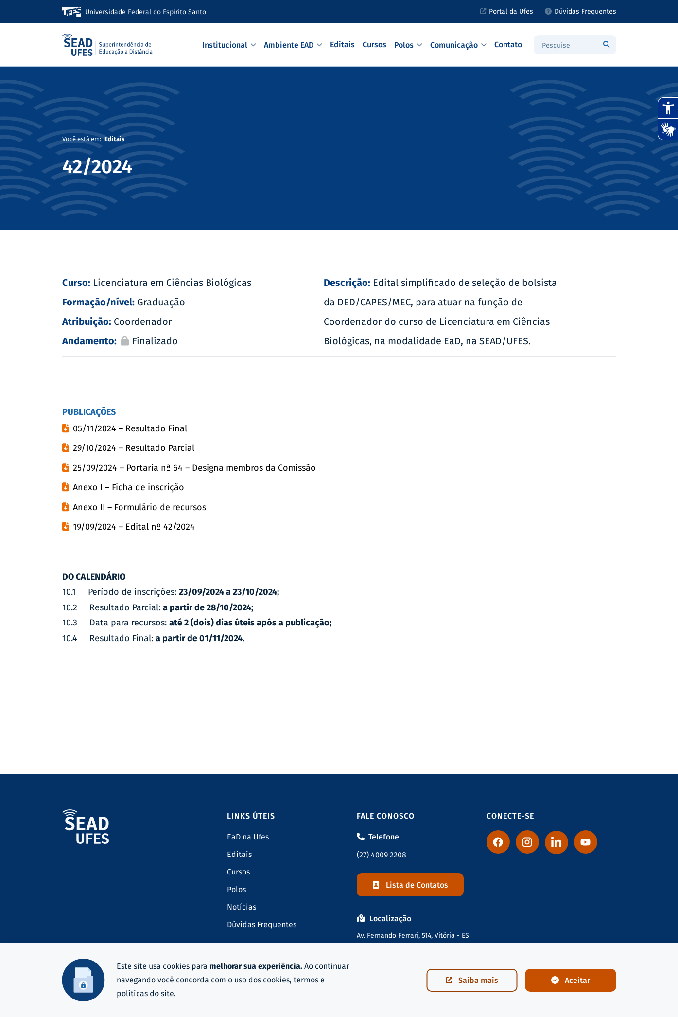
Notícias (241, 906)
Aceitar (570, 980)
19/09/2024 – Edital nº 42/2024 (134, 526)
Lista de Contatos (410, 885)
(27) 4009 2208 (381, 854)
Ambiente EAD (293, 45)
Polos (408, 45)
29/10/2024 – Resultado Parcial (133, 448)
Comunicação (458, 45)
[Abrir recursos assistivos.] (668, 108)
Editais (342, 44)
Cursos (374, 44)
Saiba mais (472, 980)
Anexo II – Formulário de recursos (139, 507)
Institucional (229, 45)
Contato (508, 44)
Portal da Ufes (506, 11)
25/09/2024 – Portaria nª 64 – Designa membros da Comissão (195, 468)
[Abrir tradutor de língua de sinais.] (668, 129)
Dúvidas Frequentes (580, 11)
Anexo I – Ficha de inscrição (128, 487)
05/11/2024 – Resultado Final (130, 428)
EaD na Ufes (248, 836)
